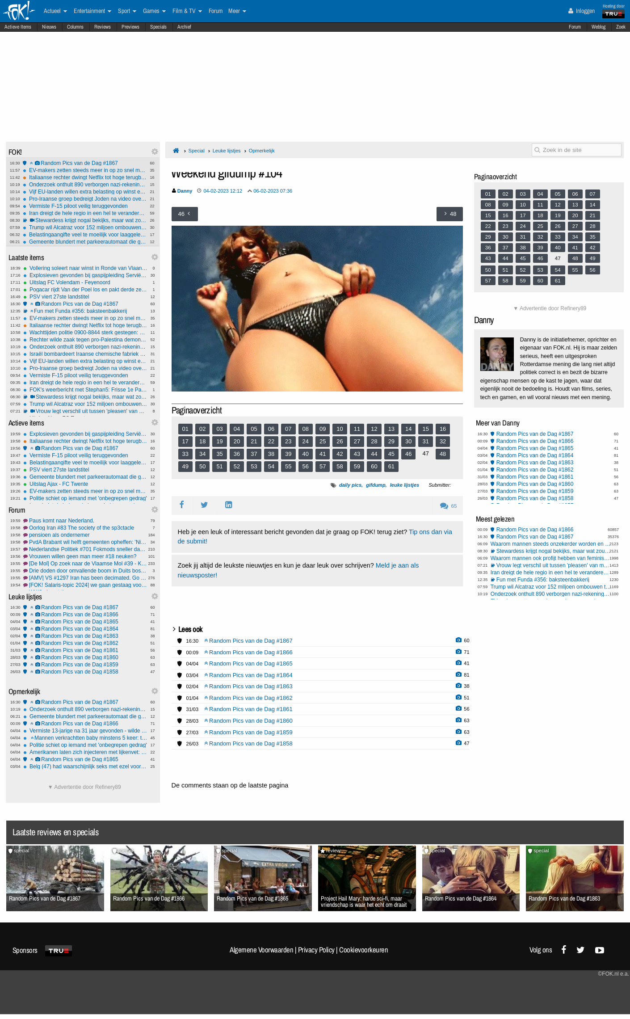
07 (288, 428)
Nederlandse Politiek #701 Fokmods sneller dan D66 (85, 549)
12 (374, 428)
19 (219, 441)
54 (271, 466)
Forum (575, 26)
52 (237, 466)
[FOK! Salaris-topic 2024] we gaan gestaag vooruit (85, 585)
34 (202, 454)
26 (339, 441)
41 (322, 454)
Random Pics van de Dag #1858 (85, 671)
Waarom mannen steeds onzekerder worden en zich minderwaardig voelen (551, 544)
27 (357, 441)
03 (219, 428)
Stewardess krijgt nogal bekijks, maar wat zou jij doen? (85, 220)
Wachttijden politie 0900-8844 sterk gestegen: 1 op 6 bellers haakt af (85, 332)
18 (202, 441)
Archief (184, 26)
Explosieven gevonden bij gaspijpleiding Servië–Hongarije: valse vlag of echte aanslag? (85, 275)
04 (237, 428)
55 (288, 466)
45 (391, 454)
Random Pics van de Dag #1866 (85, 614)
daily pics (350, 485)
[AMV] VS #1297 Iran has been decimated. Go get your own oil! (85, 578)
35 (219, 454)
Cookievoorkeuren (363, 950)
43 (357, 454)
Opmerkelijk (262, 150)
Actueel (55, 11)
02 (202, 428)
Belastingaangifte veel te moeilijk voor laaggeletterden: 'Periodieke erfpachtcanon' (85, 234)
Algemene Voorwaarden (261, 950)
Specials (158, 26)
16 (443, 428)
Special (197, 150)
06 (271, 428)
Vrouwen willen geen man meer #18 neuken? (85, 556)
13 (391, 428)
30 (408, 441)
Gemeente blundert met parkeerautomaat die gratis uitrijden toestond (85, 241)
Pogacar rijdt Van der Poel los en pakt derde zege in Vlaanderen (85, 289)
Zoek (621, 26)
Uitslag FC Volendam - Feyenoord (85, 282)
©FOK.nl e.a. (613, 974)
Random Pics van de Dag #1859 (85, 664)
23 (288, 441)
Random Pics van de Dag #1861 (85, 650)
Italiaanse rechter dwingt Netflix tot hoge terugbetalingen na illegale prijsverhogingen (85, 177)
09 (322, 428)
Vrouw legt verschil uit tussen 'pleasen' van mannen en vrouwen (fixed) (85, 411)
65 (448, 506)
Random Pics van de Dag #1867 (85, 163)
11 (357, 428)
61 (391, 466)
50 (202, 466)
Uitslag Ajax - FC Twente (85, 484)
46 (408, 454)
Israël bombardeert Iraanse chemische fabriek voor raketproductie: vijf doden (85, 354)
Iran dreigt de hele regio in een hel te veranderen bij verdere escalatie (85, 213)
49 (185, 466)
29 (391, 441)
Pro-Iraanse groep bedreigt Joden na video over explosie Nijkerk (85, 199)
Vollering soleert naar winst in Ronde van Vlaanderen (85, 268)
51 (219, 466)
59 (357, 466)
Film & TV (187, 11)
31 (425, 441)
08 (305, 428)
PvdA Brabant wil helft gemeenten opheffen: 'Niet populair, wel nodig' (85, 542)
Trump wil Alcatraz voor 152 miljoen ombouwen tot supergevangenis (85, 227)
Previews (130, 26)
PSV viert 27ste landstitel (85, 296)
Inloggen (581, 11)
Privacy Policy (316, 950)
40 (305, 454)
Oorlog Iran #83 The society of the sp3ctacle (85, 528)
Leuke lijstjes (227, 150)
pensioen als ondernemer (85, 535)
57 (322, 466)
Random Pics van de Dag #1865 (85, 621)
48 (443, 454)
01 (185, 428)
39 (288, 454)
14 (408, 428)
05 (254, 428)
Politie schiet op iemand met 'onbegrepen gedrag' (85, 498)
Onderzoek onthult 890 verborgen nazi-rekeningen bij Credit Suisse (85, 184)
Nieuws (49, 26)
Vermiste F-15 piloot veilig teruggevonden (85, 206)
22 (271, 441)
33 (185, 454)
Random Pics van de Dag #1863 (85, 636)
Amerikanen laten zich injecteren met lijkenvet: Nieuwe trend (85, 752)
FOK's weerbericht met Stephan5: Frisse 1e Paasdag (85, 389)
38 (271, 454)
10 (339, 428)
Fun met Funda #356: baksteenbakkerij (85, 311)
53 (254, 466)
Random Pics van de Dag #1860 (85, 657)
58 (339, 466)
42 (339, 454)
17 (185, 441)
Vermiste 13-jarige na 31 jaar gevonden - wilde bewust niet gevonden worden (85, 730)
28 (374, 441)
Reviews (102, 26)
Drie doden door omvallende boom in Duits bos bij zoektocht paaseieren (85, 570)
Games (154, 11)
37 (254, 454)
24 (305, 441)
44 (374, 454)
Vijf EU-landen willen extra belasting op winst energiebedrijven (85, 191)
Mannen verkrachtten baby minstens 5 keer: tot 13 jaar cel (85, 738)
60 (374, 466)
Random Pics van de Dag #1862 (85, 643)
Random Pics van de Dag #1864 (85, 629)
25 (322, 441)
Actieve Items (17, 26)
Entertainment (92, 11)
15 (425, 428)
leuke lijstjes (404, 485)
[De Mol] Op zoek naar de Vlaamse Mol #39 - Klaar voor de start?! (85, 563)
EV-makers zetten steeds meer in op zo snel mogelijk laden (85, 170)
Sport (127, 11)
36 (237, 454)
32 (443, 441)
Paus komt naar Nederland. (85, 520)
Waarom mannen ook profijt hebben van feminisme (551, 558)
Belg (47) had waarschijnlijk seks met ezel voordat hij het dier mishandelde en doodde (85, 766)
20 (237, 441)
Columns (75, 26)
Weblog (598, 26)
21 (254, 441)
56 (305, 466)
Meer (237, 11)
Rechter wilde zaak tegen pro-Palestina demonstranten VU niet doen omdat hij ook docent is (85, 339)
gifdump (375, 485)
